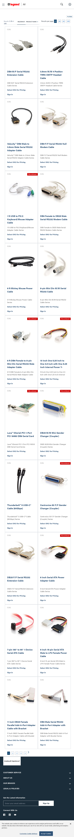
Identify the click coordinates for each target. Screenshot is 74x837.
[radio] (37, 21)
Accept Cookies (46, 834)
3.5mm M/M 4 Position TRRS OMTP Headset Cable (51, 75)
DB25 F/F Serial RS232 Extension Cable (18, 579)
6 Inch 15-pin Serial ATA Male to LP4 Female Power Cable (53, 653)
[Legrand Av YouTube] (15, 815)
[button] (3, 5)
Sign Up (46, 803)
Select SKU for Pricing (16, 90)
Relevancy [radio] (21, 21)
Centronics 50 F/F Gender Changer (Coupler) (53, 506)
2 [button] (12, 753)
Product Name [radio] (31, 21)
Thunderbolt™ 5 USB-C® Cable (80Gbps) (19, 506)
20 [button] (55, 21)
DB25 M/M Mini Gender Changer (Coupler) (52, 434)
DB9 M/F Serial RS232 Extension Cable (18, 73)
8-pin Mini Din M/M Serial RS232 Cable (53, 290)
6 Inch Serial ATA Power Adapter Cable (52, 579)
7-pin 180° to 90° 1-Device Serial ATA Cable (20, 651)
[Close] (70, 823)
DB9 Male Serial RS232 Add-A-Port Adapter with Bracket (52, 725)
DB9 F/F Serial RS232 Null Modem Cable (53, 145)
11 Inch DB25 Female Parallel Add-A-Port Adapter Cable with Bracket (21, 725)
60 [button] (64, 21)
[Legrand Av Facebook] (4, 815)
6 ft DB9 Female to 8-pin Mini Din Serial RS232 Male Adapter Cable (20, 364)
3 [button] (16, 753)
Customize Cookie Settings (28, 834)
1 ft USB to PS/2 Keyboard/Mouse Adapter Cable (20, 219)
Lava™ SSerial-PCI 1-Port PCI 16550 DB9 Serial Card (20, 434)
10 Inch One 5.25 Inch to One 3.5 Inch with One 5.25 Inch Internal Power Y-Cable (53, 365)
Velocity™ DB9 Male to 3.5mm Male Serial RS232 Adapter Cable (20, 147)
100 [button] (68, 21)
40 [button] (59, 21)
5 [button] (25, 753)
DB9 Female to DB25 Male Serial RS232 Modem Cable (53, 217)
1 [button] (8, 753)
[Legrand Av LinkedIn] (10, 815)
